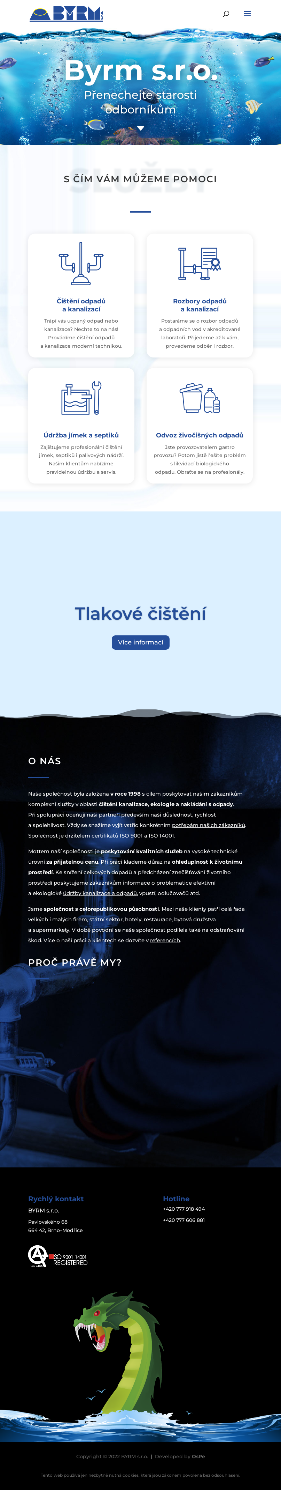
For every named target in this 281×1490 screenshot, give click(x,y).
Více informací (140, 642)
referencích (165, 940)
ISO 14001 (161, 835)
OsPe (198, 1456)
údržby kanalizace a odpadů (100, 893)
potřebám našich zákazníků (208, 825)
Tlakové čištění (140, 613)
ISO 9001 (131, 835)
